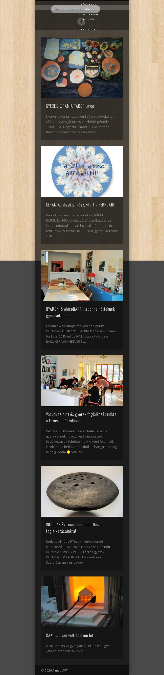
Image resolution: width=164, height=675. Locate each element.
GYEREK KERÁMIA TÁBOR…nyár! (70, 106)
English (88, 29)
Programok (88, 14)
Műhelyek (87, 4)
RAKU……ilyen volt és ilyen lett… (71, 635)
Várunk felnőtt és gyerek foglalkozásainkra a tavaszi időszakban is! (81, 417)
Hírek (88, 9)
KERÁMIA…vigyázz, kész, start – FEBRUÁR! (80, 205)
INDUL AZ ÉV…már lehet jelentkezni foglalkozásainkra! (74, 528)
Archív (88, 19)
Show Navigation (111, 44)
